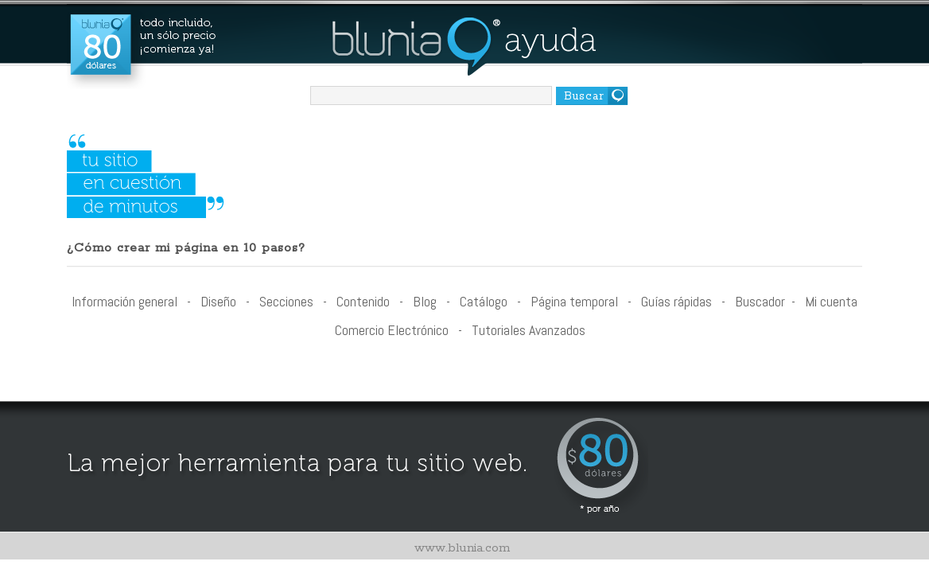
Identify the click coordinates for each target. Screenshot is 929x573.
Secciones (286, 301)
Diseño (218, 301)
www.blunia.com (462, 547)
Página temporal (574, 301)
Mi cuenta (831, 301)
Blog (425, 301)
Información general (124, 301)
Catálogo (483, 301)
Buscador (760, 301)
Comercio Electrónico (392, 330)
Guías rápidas (676, 301)
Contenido (363, 301)
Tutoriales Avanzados (528, 330)
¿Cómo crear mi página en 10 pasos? (186, 247)
